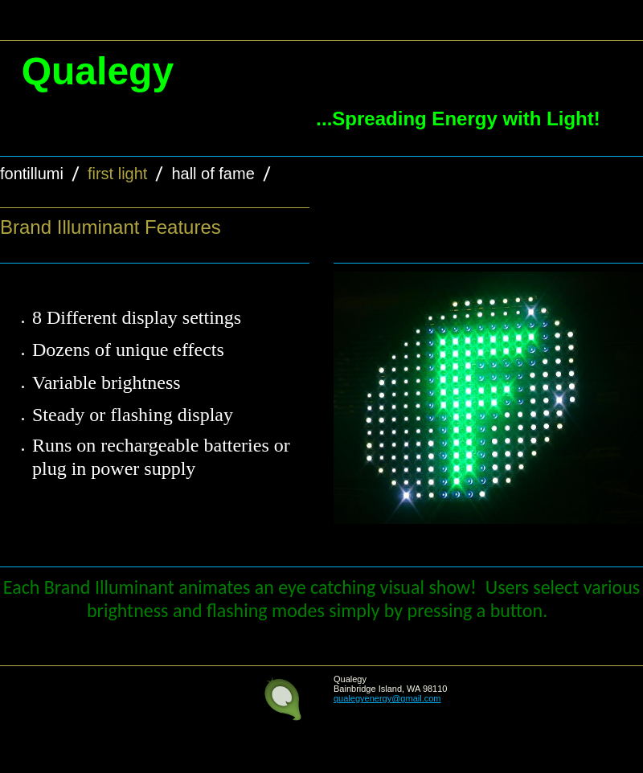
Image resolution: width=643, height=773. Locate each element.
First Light (117, 173)
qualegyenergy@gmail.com (387, 698)
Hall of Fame (212, 173)
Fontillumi (31, 173)
